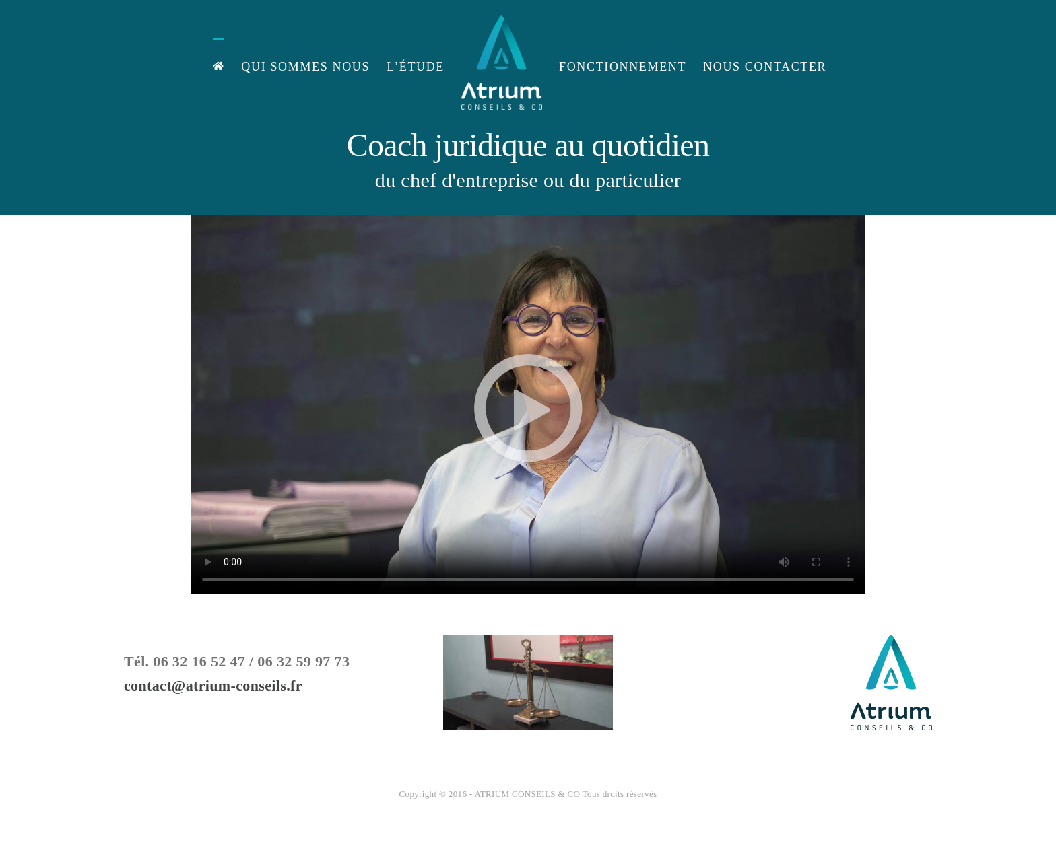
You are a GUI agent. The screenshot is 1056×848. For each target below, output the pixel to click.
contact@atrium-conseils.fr (213, 685)
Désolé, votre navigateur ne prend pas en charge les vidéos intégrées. (528, 404)
